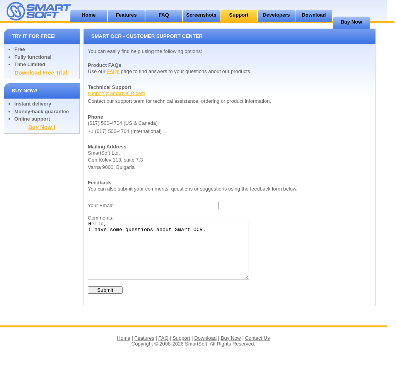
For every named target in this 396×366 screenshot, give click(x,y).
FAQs (113, 71)
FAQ (164, 15)
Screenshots (201, 15)
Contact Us (257, 349)
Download (314, 15)
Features (126, 15)
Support (239, 15)
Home (89, 15)
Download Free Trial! (42, 73)
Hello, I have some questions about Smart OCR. (178, 256)
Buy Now (351, 22)
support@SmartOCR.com (116, 93)
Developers (276, 15)
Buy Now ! (41, 127)
